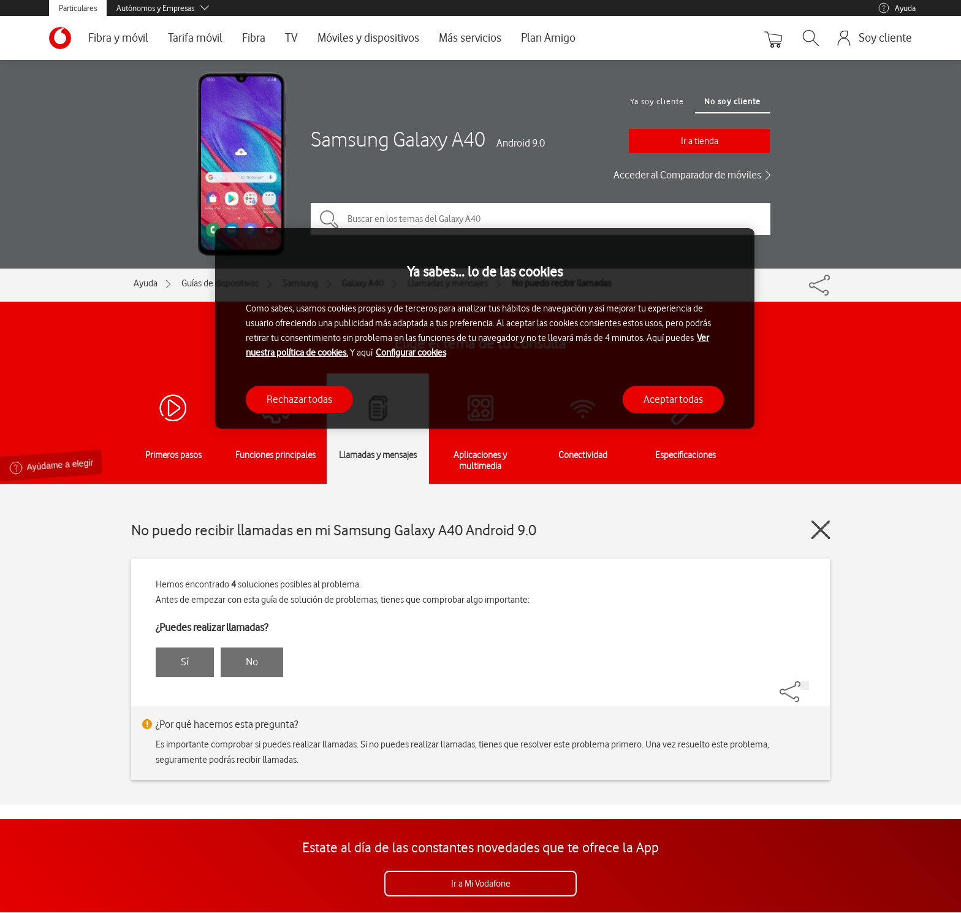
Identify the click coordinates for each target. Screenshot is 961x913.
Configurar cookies (411, 352)
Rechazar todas (299, 399)
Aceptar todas (673, 399)
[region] (484, 328)
